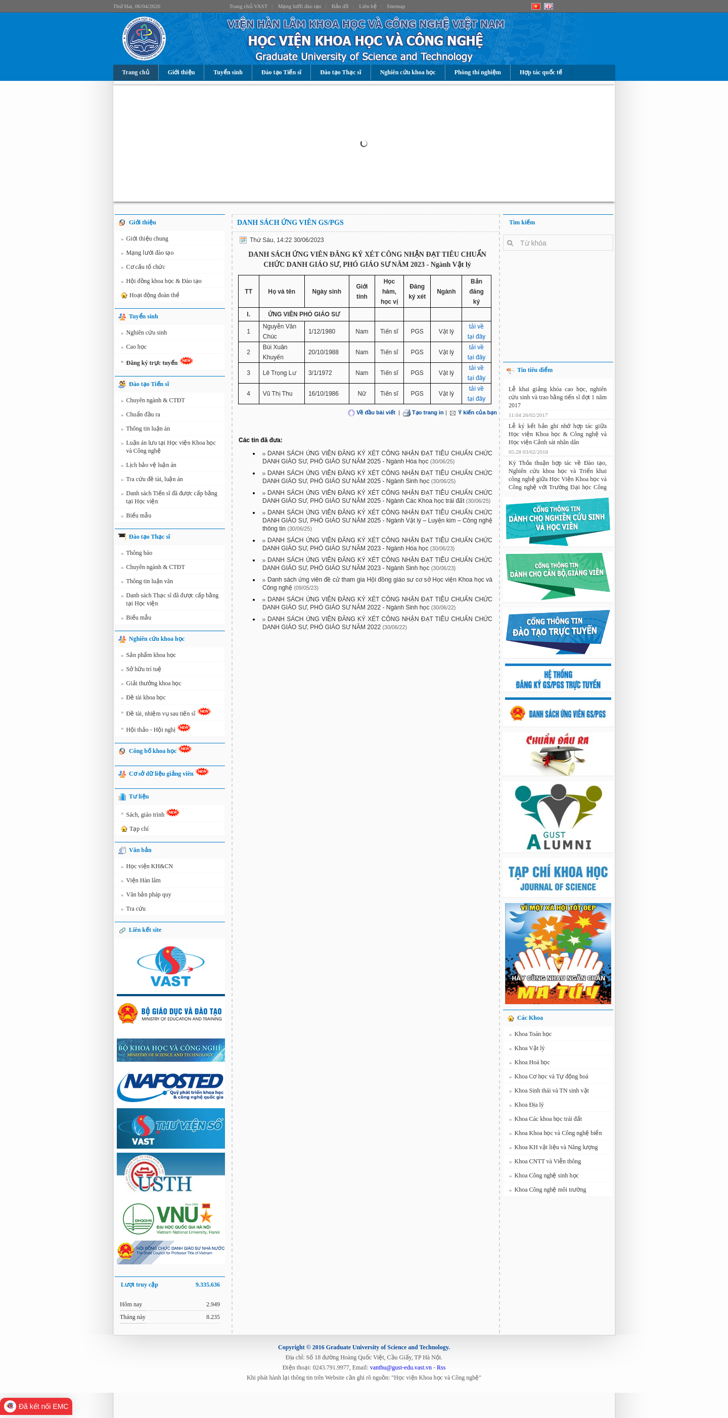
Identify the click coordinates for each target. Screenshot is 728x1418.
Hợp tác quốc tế (541, 72)
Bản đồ (340, 6)
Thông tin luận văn (147, 582)
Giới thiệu (181, 72)
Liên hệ (367, 6)
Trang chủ (135, 72)
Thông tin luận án (145, 430)
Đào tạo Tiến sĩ (281, 72)
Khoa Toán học (530, 1035)
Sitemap (396, 6)
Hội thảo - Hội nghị (156, 730)
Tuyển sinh (228, 72)
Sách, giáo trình (150, 815)
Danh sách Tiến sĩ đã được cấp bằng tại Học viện (169, 497)
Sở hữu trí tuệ (141, 670)
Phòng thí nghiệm (477, 72)
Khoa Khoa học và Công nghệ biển (555, 1134)
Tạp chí (134, 829)
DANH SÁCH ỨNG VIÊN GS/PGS (290, 222)
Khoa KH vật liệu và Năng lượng (553, 1148)
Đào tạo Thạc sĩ (340, 72)
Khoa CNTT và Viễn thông (545, 1162)
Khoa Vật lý (527, 1049)
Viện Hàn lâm (141, 881)
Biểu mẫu (136, 517)
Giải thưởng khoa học (151, 684)
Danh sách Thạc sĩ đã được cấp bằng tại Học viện (169, 599)
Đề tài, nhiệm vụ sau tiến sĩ (166, 713)
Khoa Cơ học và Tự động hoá (548, 1077)
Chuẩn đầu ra (140, 415)
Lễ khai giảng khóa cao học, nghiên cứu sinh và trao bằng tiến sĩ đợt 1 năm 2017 (558, 394)
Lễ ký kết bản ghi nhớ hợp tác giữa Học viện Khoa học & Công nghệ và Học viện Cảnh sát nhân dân (558, 431)
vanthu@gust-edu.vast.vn (401, 1367)
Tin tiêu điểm (535, 369)
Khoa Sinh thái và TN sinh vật (549, 1092)
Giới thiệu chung (144, 240)
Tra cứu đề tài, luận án (152, 480)
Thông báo (136, 554)
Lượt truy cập (170, 1284)
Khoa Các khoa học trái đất (545, 1120)
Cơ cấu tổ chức (143, 268)
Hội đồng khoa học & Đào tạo (161, 282)
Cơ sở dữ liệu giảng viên (169, 772)
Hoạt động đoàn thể (149, 296)
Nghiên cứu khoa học (408, 72)
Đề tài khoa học (143, 698)
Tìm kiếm (522, 222)
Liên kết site (145, 929)
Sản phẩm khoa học (148, 656)
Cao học (134, 348)
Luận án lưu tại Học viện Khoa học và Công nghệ (168, 446)
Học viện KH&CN (147, 867)
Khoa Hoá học (529, 1063)
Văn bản (140, 850)
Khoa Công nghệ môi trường (547, 1191)
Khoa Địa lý (526, 1106)
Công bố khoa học (160, 749)
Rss (441, 1367)
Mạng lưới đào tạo (300, 6)
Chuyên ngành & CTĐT (153, 401)
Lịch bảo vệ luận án (148, 466)
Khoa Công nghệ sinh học (544, 1177)
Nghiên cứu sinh (144, 334)
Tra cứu (133, 910)
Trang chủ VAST (249, 6)
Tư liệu (139, 796)
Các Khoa (530, 1017)
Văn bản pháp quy (146, 896)
